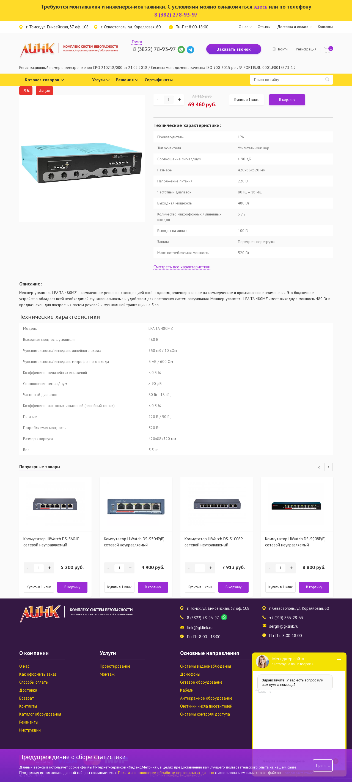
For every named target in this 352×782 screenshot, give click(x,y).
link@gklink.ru (200, 627)
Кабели (186, 690)
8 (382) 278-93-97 (176, 14)
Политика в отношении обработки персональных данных (166, 772)
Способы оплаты (33, 682)
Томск (136, 41)
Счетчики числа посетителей (206, 706)
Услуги (101, 80)
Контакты (325, 26)
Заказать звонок (234, 49)
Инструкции (30, 730)
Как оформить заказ (38, 674)
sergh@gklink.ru (283, 626)
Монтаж (107, 674)
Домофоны (190, 674)
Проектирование (115, 666)
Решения (127, 80)
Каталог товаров (44, 80)
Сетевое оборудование (201, 682)
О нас (243, 26)
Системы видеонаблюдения (205, 666)
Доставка (28, 690)
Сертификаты (159, 79)
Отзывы (264, 26)
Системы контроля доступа (205, 714)
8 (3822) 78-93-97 (154, 49)
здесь (261, 6)
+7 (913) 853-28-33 (286, 617)
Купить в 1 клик (246, 99)
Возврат (26, 698)
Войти (283, 49)
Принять (322, 765)
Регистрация (306, 49)
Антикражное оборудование (206, 698)
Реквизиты (28, 722)
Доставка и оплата (292, 26)
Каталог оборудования (40, 714)
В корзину (287, 99)
